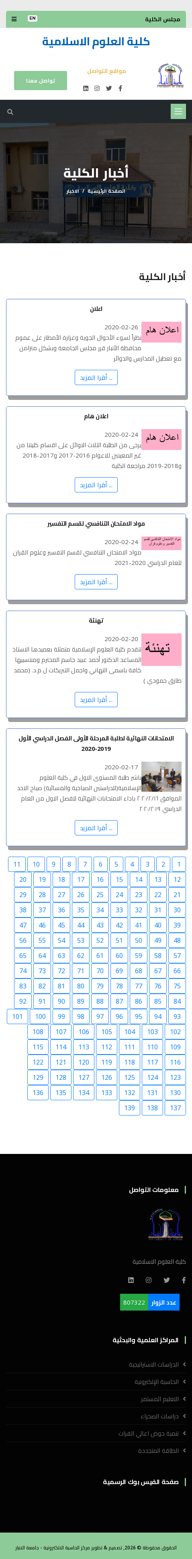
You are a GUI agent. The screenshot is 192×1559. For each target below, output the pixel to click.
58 (157, 955)
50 (138, 940)
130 (175, 1092)
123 (175, 1077)
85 (157, 1001)
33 (119, 910)
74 (23, 970)
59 (138, 955)
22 (157, 894)
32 (138, 910)
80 (80, 986)
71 (80, 970)
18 (61, 879)
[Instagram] (149, 1280)
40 (157, 925)
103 (152, 1031)
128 (60, 1077)
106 (83, 1031)
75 (177, 986)
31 (157, 910)
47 (23, 925)
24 (119, 894)
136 (38, 1092)
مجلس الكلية (162, 19)
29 (23, 894)
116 (175, 1062)
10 (36, 864)
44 (80, 925)
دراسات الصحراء (160, 1416)
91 (42, 1001)
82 (42, 986)
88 (100, 1001)
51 (119, 940)
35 (80, 910)
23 (138, 894)
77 (138, 986)
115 (38, 1047)
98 (80, 1016)
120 (83, 1062)
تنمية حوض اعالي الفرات (148, 1433)
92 (23, 1001)
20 (23, 879)
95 (138, 1016)
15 (119, 879)
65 (23, 955)
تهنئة (96, 620)
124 (152, 1077)
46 (42, 925)
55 (42, 940)
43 (100, 925)
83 (23, 986)
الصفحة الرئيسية (106, 191)
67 (157, 970)
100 (40, 1016)
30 (177, 910)
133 (106, 1092)
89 (80, 1001)
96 (119, 1016)
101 (17, 1016)
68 (138, 970)
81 (61, 986)
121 (60, 1062)
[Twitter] (166, 1280)
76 (157, 986)
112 (106, 1047)
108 (38, 1031)
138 (152, 1107)
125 (129, 1077)
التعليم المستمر (160, 1399)
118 (129, 1062)
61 (100, 955)
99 (61, 1016)
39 (177, 925)
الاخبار (73, 191)
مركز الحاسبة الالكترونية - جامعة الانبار (52, 1547)
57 (177, 955)
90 (61, 1001)
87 (119, 1001)
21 (177, 894)
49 (157, 940)
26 (80, 894)
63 (61, 955)
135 (60, 1092)
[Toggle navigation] (178, 111)
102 (175, 1031)
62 (80, 955)
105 (106, 1031)
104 (129, 1031)
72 (61, 970)
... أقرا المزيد (96, 377)
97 (100, 1016)
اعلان (96, 309)
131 (152, 1092)
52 (100, 940)
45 (61, 925)
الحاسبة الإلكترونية (157, 1381)
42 (119, 925)
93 (177, 1016)
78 (119, 986)
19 (42, 879)
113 (83, 1047)
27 (61, 894)
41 (138, 925)
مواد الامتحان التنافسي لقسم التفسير (96, 523)
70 (100, 970)
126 (106, 1077)
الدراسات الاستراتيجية (154, 1364)
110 (152, 1047)
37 (42, 910)
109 (175, 1047)
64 (42, 955)
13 (157, 879)
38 (23, 910)
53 (80, 940)
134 (83, 1092)
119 (106, 1062)
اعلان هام (96, 416)
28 (42, 894)
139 (129, 1107)
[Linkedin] (131, 1280)
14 (138, 879)
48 (177, 940)
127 (83, 1077)
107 (60, 1031)
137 (175, 1107)
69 (119, 970)
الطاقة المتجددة (158, 1450)
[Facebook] (184, 1280)
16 (100, 879)
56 (23, 940)
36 (61, 910)
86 (138, 1001)
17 (80, 879)
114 (60, 1047)
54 (61, 940)
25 (100, 894)
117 (152, 1062)
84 (177, 1001)
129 (38, 1077)
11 (16, 864)
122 (38, 1062)
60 (119, 955)
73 (42, 970)
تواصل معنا (40, 80)
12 (177, 879)
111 (129, 1047)
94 (157, 1016)
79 (100, 986)
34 (100, 910)
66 (177, 970)
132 (129, 1092)
